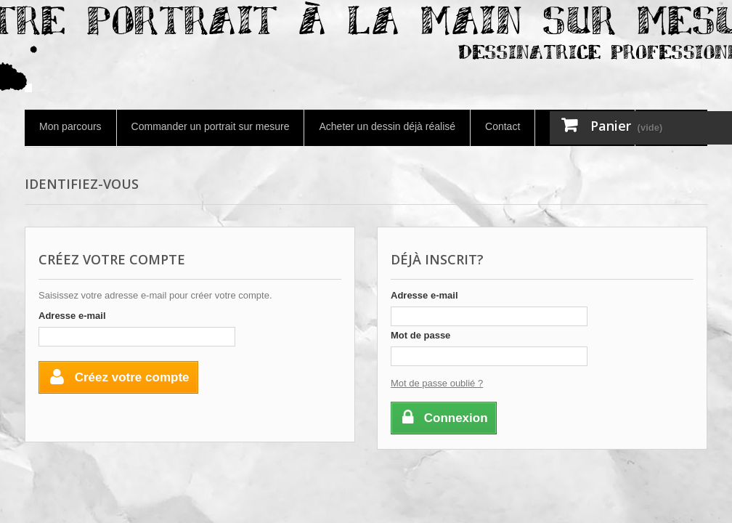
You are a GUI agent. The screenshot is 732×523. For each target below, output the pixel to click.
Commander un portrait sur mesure (210, 126)
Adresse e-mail (72, 315)
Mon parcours (70, 126)
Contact (502, 126)
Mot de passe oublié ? (437, 383)
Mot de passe (420, 335)
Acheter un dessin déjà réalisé (387, 126)
